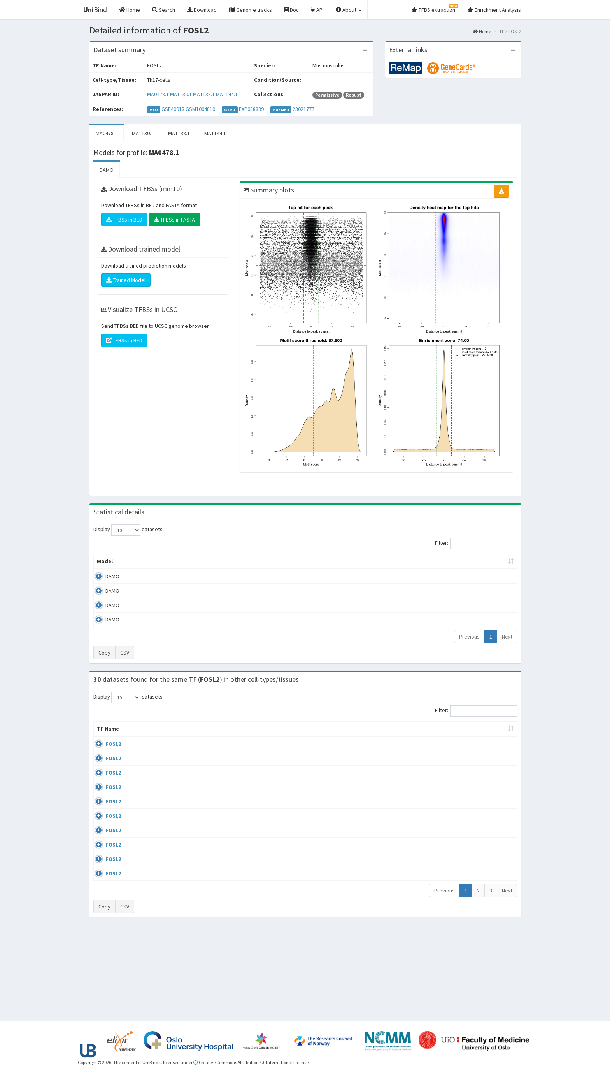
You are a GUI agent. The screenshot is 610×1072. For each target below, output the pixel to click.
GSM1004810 (200, 109)
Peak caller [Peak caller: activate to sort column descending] (150, 561)
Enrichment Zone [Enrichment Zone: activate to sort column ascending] (258, 561)
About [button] (348, 9)
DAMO (107, 169)
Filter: (476, 543)
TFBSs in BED (124, 219)
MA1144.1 (227, 94)
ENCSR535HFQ (457, 864)
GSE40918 (172, 109)
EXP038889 (251, 109)
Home (482, 31)
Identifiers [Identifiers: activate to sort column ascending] (454, 736)
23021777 (303, 109)
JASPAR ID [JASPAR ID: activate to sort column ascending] (493, 732)
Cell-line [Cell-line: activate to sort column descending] (140, 736)
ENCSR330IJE (456, 842)
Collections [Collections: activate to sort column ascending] (367, 736)
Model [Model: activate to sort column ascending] (105, 561)
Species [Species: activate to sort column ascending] (413, 736)
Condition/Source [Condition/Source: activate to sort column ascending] (216, 736)
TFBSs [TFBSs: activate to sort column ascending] (318, 561)
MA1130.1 (181, 94)
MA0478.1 (158, 94)
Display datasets (128, 530)
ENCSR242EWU (457, 774)
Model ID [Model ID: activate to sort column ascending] (201, 561)
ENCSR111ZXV (457, 819)
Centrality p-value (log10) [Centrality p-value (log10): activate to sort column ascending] (452, 561)
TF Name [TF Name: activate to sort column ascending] (104, 732)
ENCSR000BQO (458, 751)
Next (507, 636)
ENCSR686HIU (456, 910)
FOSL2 (104, 751)
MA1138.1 (204, 94)
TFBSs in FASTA (174, 219)
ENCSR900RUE (457, 887)
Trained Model (125, 279)
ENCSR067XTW (457, 955)
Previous (469, 636)
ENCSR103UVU (457, 796)
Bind (95, 9)
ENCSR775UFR (457, 932)
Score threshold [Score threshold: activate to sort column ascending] (370, 561)
